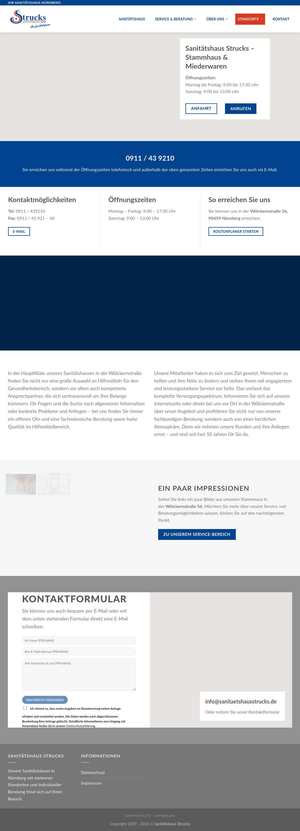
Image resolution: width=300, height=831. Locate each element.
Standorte (250, 18)
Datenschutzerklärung (80, 725)
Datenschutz (93, 772)
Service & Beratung (176, 18)
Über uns (217, 18)
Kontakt (281, 19)
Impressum (91, 782)
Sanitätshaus (132, 19)
